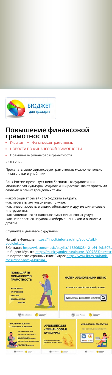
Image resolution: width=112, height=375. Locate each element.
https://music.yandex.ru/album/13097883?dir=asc (73, 251)
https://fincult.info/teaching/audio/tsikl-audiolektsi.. (51, 241)
